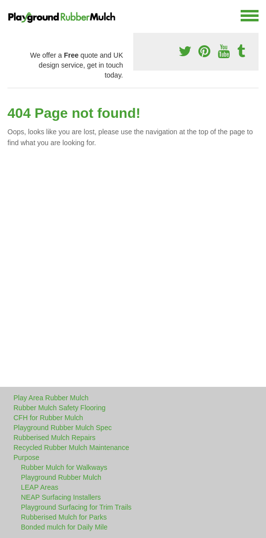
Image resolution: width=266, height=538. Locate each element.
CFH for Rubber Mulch (48, 418)
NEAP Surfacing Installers (61, 497)
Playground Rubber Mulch (61, 477)
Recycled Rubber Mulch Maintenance (71, 447)
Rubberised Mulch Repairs (54, 438)
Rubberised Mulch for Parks (64, 517)
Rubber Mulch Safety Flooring (59, 408)
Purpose (26, 457)
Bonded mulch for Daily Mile (64, 527)
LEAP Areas (39, 487)
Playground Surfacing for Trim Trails (76, 507)
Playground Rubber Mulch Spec (62, 428)
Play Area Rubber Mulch (51, 398)
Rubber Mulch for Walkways (64, 467)
